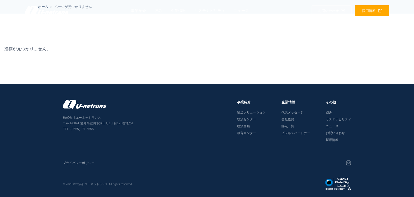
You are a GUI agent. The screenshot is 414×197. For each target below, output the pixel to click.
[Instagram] (348, 163)
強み (158, 10)
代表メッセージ (292, 112)
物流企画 (243, 126)
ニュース (241, 10)
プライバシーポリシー (79, 163)
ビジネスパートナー (295, 133)
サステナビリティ (210, 10)
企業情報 (178, 10)
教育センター (246, 133)
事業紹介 (138, 10)
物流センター (246, 119)
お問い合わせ (335, 133)
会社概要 (287, 119)
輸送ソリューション (251, 112)
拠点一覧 (287, 126)
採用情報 (332, 140)
